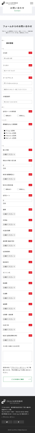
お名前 (5, 53)
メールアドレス (8, 78)
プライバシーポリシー (18, 368)
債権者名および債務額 (10, 124)
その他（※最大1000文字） (11, 346)
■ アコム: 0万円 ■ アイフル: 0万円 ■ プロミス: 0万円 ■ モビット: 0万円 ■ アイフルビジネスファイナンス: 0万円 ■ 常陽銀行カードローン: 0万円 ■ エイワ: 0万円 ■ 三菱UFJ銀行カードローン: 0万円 (17, 134)
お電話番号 (6, 96)
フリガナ (6, 65)
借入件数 (6, 150)
